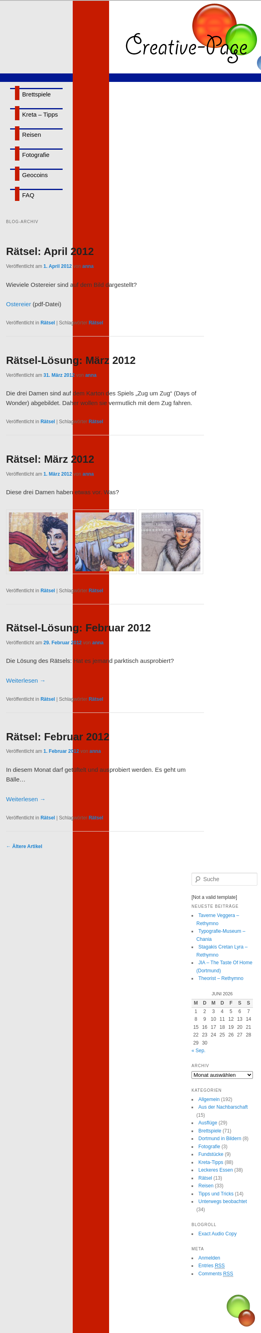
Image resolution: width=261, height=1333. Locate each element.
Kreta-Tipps (210, 1162)
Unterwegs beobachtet (222, 1201)
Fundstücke (210, 1154)
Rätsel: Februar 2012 (57, 737)
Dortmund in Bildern (219, 1138)
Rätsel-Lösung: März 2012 (71, 360)
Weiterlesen (26, 680)
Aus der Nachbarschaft (223, 1107)
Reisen (31, 134)
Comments (215, 1274)
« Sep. (199, 1050)
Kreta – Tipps (40, 114)
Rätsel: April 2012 (50, 251)
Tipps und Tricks (216, 1194)
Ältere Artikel (24, 846)
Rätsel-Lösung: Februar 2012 (78, 628)
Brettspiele (36, 94)
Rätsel (47, 323)
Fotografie (36, 154)
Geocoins (35, 174)
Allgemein (209, 1099)
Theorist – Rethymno (220, 978)
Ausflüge (207, 1123)
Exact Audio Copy (217, 1234)
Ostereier (18, 304)
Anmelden (209, 1258)
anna (88, 266)
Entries (211, 1266)
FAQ (28, 195)
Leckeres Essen (215, 1170)
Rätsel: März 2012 (50, 459)
